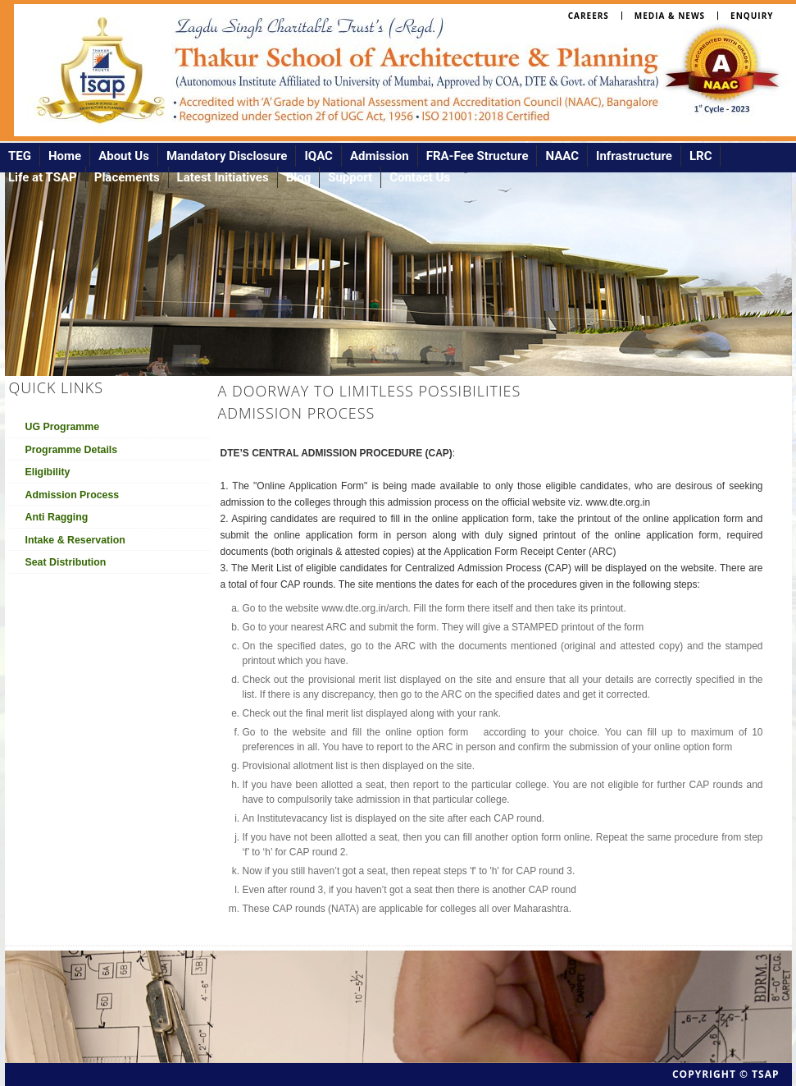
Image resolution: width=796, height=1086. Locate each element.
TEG (19, 156)
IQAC (318, 156)
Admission (379, 156)
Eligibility (48, 472)
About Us (123, 156)
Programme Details (71, 450)
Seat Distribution (66, 562)
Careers (588, 15)
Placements (127, 177)
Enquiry (751, 15)
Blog (299, 177)
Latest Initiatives (223, 177)
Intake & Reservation (75, 540)
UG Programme (62, 427)
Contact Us (419, 177)
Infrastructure (634, 156)
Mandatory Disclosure (227, 156)
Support (350, 177)
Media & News (670, 15)
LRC (700, 156)
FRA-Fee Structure (477, 156)
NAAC (562, 156)
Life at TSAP (42, 177)
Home (64, 156)
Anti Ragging (57, 517)
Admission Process (72, 495)
